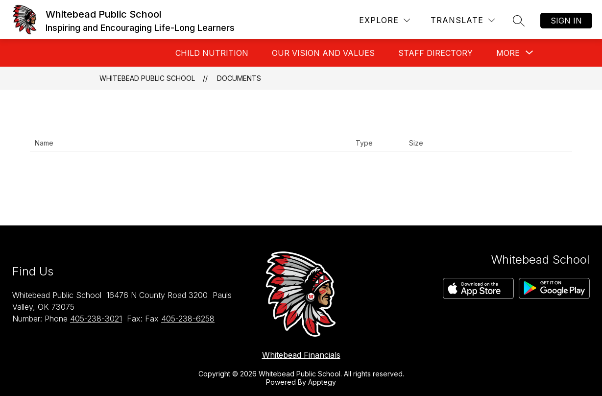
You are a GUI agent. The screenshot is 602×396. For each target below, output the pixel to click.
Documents (239, 78)
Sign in (566, 20)
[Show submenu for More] (508, 53)
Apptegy (322, 382)
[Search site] (519, 20)
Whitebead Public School (147, 78)
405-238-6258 (188, 318)
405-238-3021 (96, 318)
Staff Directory (435, 53)
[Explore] (384, 20)
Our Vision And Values (323, 53)
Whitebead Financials (301, 355)
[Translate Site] (462, 20)
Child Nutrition (211, 53)
